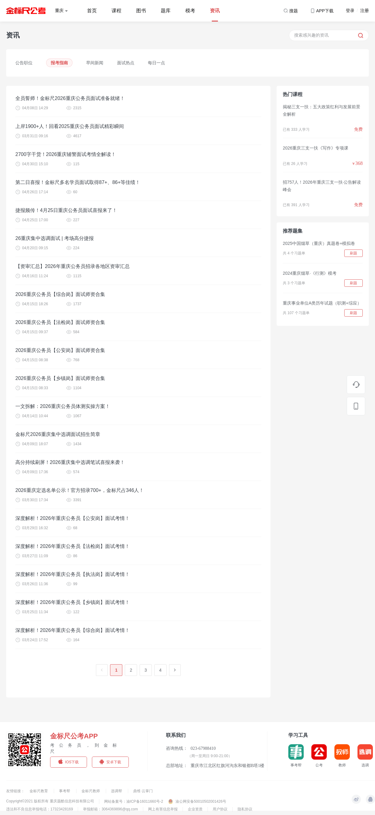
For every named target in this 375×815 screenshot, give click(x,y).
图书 (141, 10)
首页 (92, 10)
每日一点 (156, 62)
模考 (190, 10)
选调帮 (117, 791)
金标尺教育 (39, 791)
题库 (166, 10)
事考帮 (65, 791)
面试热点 (125, 62)
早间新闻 (94, 62)
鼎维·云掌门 (142, 791)
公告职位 (24, 62)
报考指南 (59, 62)
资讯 (215, 10)
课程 (116, 10)
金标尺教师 (91, 791)
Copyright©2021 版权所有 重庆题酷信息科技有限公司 (50, 801)
